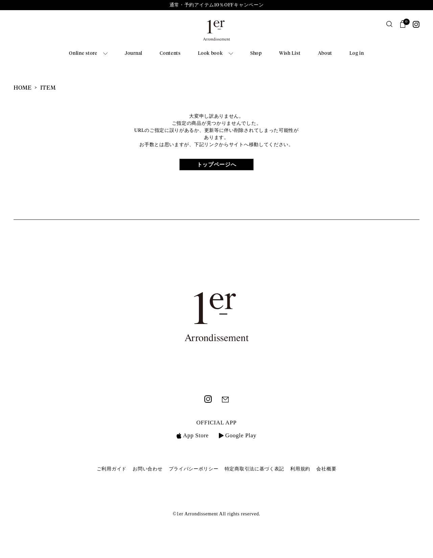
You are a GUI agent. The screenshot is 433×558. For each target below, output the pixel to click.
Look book (210, 53)
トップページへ (216, 164)
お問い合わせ (147, 468)
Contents (170, 53)
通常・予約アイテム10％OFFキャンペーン (216, 5)
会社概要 (326, 468)
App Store (193, 435)
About (325, 53)
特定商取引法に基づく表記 (254, 468)
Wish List (289, 53)
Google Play (237, 435)
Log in (356, 53)
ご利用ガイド (112, 468)
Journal (133, 53)
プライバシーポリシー (194, 468)
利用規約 (300, 468)
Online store (83, 53)
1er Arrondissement (216, 32)
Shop (256, 53)
